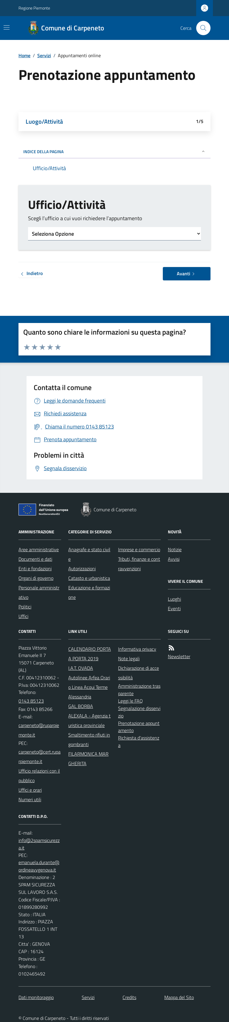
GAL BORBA (80, 706)
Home (24, 55)
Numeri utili (29, 799)
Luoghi (174, 598)
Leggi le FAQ (130, 700)
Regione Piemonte (34, 8)
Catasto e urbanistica (89, 578)
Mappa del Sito (179, 997)
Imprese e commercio (139, 549)
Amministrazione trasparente (139, 689)
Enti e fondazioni (35, 568)
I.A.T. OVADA (80, 668)
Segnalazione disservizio (139, 712)
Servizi (44, 55)
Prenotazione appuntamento (139, 727)
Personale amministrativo (38, 592)
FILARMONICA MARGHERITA (88, 758)
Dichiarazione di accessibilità (138, 672)
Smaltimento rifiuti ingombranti (89, 739)
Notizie (175, 549)
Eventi (174, 608)
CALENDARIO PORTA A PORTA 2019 (89, 653)
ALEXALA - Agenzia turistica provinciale (89, 720)
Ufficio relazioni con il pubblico (39, 775)
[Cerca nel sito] (201, 28)
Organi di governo (35, 578)
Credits (129, 997)
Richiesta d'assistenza (138, 741)
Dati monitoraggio (36, 997)
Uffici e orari (30, 789)
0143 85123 (31, 700)
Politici (24, 606)
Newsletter (179, 656)
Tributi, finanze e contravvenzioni (139, 563)
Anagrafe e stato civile (89, 554)
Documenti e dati (35, 559)
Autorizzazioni (82, 568)
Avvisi (174, 559)
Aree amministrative (38, 549)
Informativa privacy (137, 649)
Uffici (23, 616)
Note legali (129, 658)
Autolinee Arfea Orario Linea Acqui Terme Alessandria (89, 687)
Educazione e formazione (89, 592)
